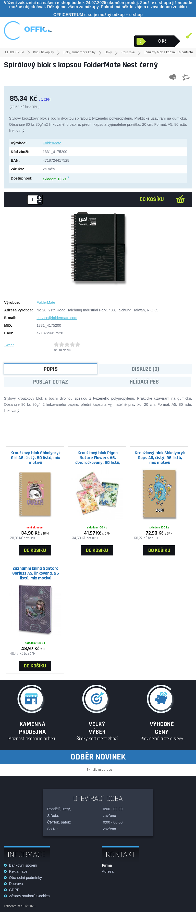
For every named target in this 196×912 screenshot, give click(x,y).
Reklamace (18, 871)
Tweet (9, 345)
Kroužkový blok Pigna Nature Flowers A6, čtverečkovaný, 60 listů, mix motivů (97, 457)
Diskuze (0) (145, 369)
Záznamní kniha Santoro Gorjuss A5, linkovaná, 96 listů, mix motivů (35, 573)
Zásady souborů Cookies (29, 896)
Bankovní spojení (23, 865)
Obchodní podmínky (25, 878)
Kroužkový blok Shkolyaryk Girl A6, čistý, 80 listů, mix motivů (35, 457)
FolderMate (52, 143)
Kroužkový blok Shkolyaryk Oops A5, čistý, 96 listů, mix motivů (160, 457)
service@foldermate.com (56, 318)
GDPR (14, 890)
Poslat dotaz (50, 382)
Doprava (16, 884)
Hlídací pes (144, 382)
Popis (51, 369)
